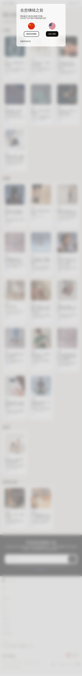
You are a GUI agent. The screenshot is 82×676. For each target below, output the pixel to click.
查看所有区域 (25, 41)
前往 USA (52, 34)
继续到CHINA (31, 34)
